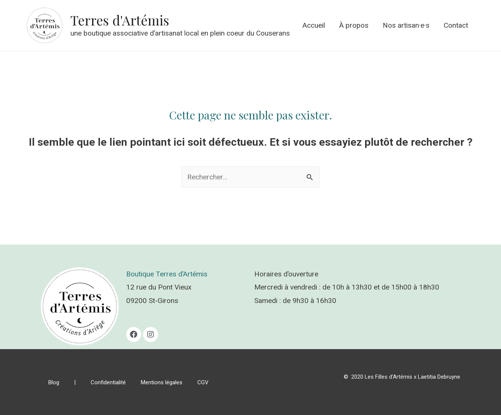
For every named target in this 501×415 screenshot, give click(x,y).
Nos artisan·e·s (406, 25)
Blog (53, 382)
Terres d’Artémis (181, 274)
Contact (456, 25)
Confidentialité (108, 382)
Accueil (314, 25)
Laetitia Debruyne (439, 376)
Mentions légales (161, 382)
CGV (203, 382)
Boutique (141, 274)
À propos (353, 25)
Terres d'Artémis (119, 20)
